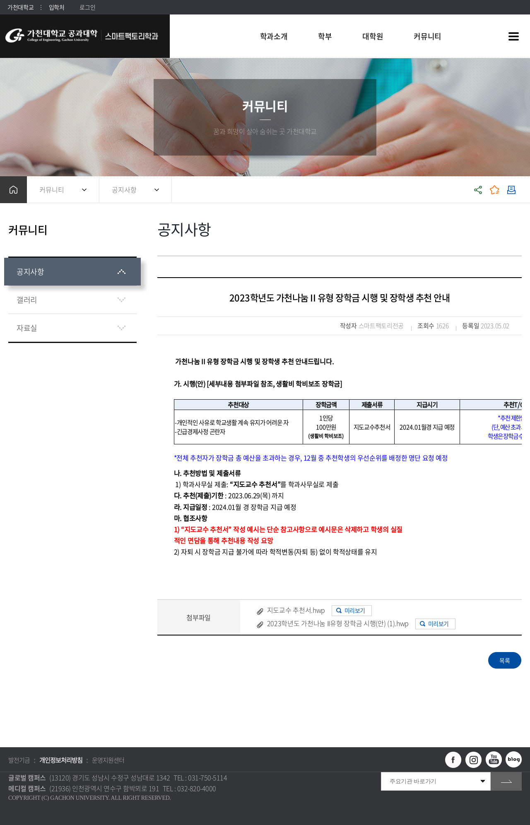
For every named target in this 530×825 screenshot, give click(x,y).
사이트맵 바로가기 (513, 36)
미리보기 (354, 610)
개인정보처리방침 (60, 760)
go (506, 781)
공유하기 (478, 189)
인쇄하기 (511, 189)
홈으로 (13, 189)
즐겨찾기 (495, 189)
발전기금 (19, 760)
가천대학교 (20, 7)
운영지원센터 (108, 760)
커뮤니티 (51, 189)
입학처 (57, 7)
